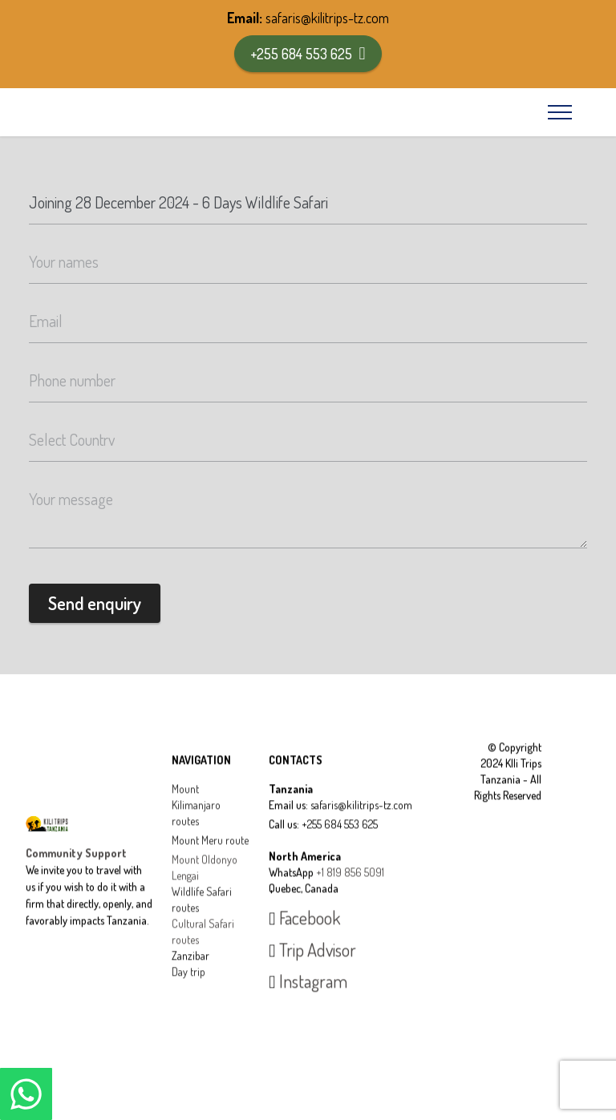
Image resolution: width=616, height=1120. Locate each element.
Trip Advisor (312, 968)
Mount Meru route (210, 858)
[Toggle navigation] (560, 112)
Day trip (188, 990)
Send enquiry (94, 603)
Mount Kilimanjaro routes (196, 823)
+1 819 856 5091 (350, 890)
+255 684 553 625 (307, 54)
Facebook (304, 936)
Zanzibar (190, 974)
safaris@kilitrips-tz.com (327, 17)
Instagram (307, 999)
